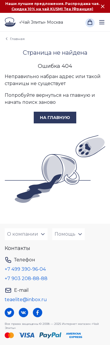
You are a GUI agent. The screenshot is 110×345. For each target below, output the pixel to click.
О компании (22, 234)
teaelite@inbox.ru (26, 299)
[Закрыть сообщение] (102, 6)
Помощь (65, 234)
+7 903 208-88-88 (26, 278)
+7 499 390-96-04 (25, 269)
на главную (55, 117)
